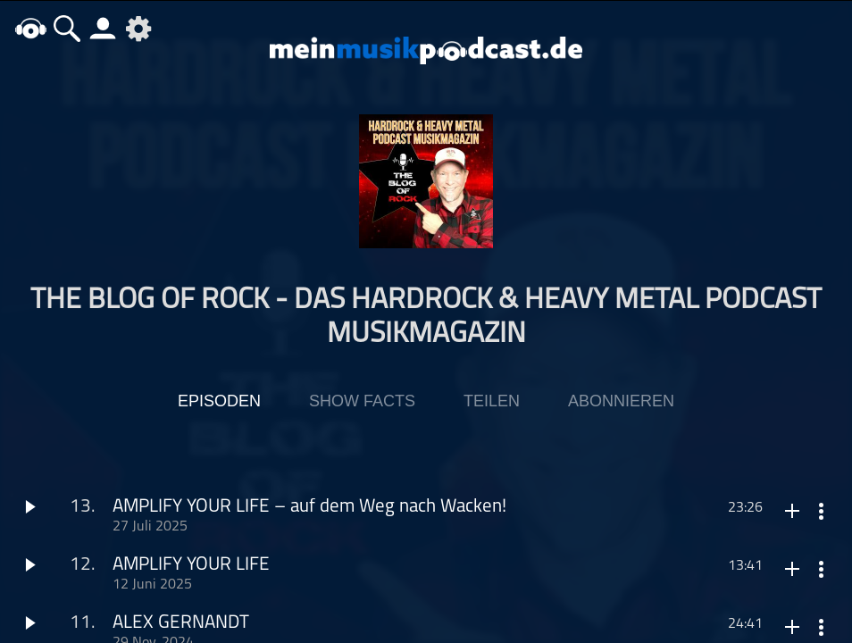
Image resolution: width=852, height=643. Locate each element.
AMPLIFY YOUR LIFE (191, 564)
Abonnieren (621, 401)
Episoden (219, 401)
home (31, 28)
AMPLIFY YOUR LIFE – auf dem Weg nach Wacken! (309, 506)
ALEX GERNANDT (181, 623)
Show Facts (362, 401)
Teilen (492, 401)
